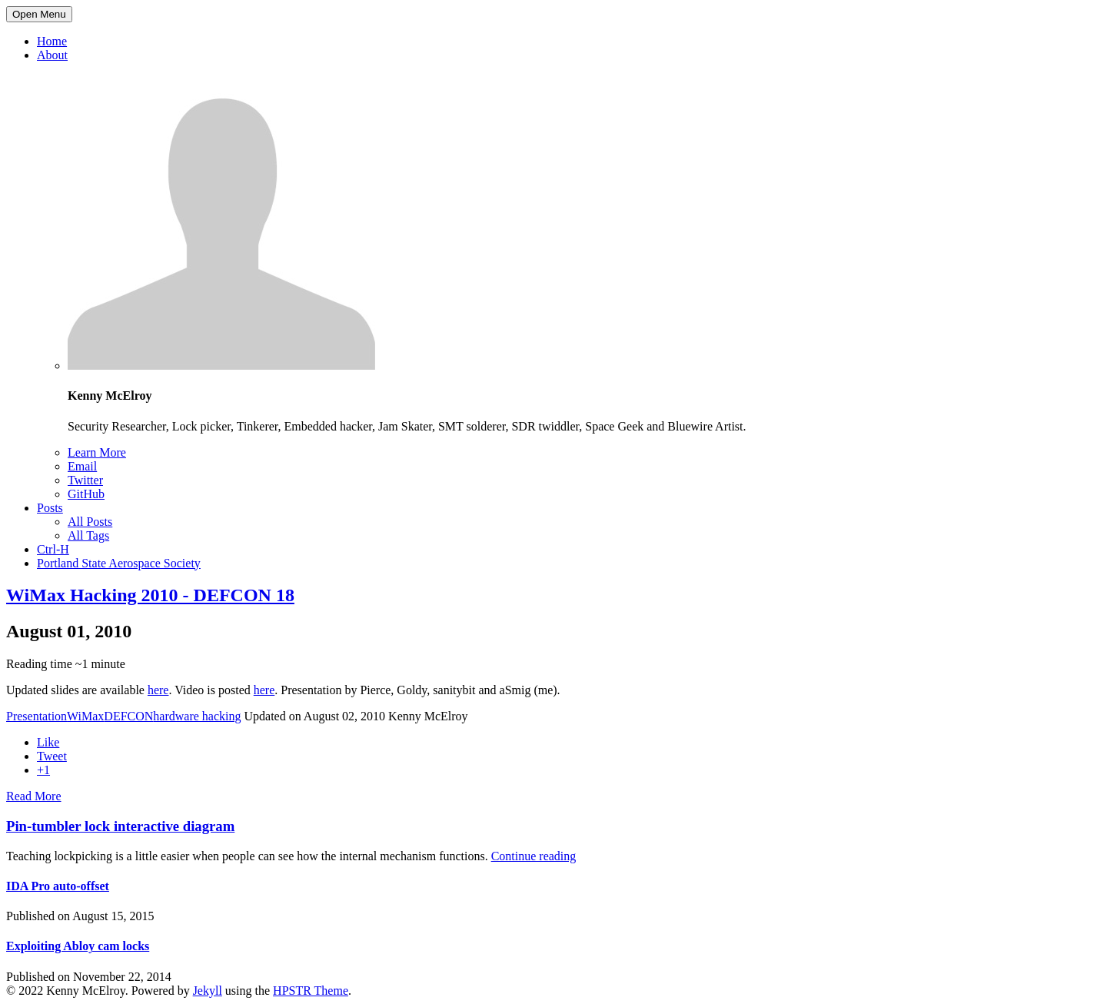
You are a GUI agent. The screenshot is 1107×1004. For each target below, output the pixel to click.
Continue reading (534, 856)
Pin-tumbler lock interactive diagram (120, 826)
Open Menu (39, 14)
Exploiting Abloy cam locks (77, 945)
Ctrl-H (53, 549)
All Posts (90, 521)
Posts (50, 507)
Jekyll (207, 990)
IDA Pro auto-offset (57, 886)
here (158, 689)
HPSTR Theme (310, 990)
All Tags (88, 535)
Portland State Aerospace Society (119, 563)
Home (52, 41)
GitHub (86, 493)
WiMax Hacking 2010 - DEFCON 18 (150, 595)
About (52, 55)
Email (82, 466)
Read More (34, 796)
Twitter (85, 480)
